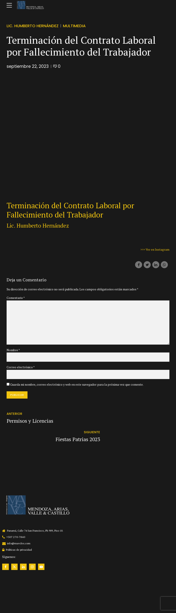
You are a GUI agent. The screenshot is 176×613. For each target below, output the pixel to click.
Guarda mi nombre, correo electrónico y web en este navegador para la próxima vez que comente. (76, 385)
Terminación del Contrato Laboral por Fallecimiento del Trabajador (70, 210)
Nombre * (13, 351)
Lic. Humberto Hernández (33, 26)
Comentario (16, 298)
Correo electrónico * (21, 368)
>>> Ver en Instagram (154, 249)
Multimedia (74, 26)
